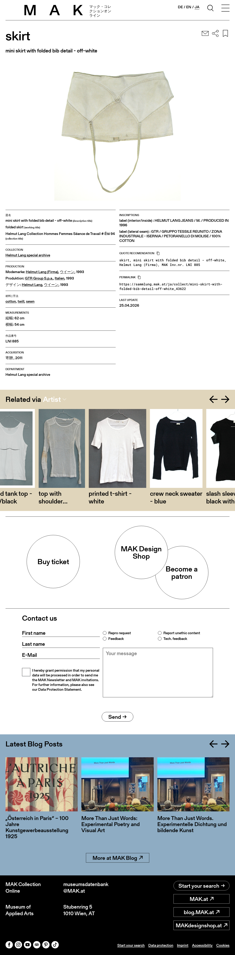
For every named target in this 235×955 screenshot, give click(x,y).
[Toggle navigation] (225, 9)
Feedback (116, 638)
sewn (30, 301)
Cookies (222, 945)
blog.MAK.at (201, 912)
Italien (59, 278)
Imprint (182, 945)
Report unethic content (181, 633)
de (180, 7)
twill (21, 301)
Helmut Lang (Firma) (42, 272)
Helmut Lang (32, 284)
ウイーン (67, 272)
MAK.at (202, 899)
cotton (11, 301)
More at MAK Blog (118, 858)
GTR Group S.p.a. (39, 278)
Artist (52, 399)
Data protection (160, 945)
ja (197, 7)
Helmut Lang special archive (28, 255)
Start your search (201, 886)
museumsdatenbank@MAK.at (86, 887)
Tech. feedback (175, 638)
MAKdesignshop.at (201, 925)
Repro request (119, 633)
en (188, 7)
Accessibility (202, 945)
